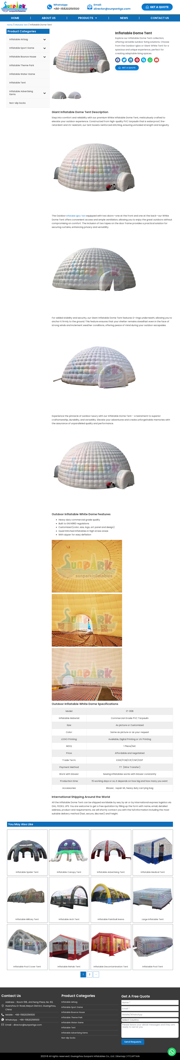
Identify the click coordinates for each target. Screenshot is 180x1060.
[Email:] (89, 6)
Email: (98, 4)
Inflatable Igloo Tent (77, 215)
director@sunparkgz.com (112, 9)
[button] (117, 59)
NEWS (124, 18)
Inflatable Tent (22, 24)
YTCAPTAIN (133, 1056)
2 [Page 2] (89, 974)
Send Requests (132, 1041)
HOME (15, 18)
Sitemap (121, 1056)
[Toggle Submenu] (45, 39)
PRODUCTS (87, 18)
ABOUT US (49, 18)
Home (10, 24)
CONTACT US (160, 18)
